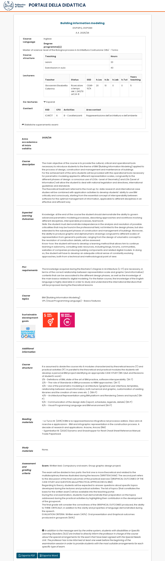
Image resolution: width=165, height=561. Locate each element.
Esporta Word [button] (49, 555)
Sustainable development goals (29, 318)
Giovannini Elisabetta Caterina (56, 87)
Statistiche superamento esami (41, 124)
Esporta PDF (27, 555)
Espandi (49, 102)
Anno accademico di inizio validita (29, 143)
